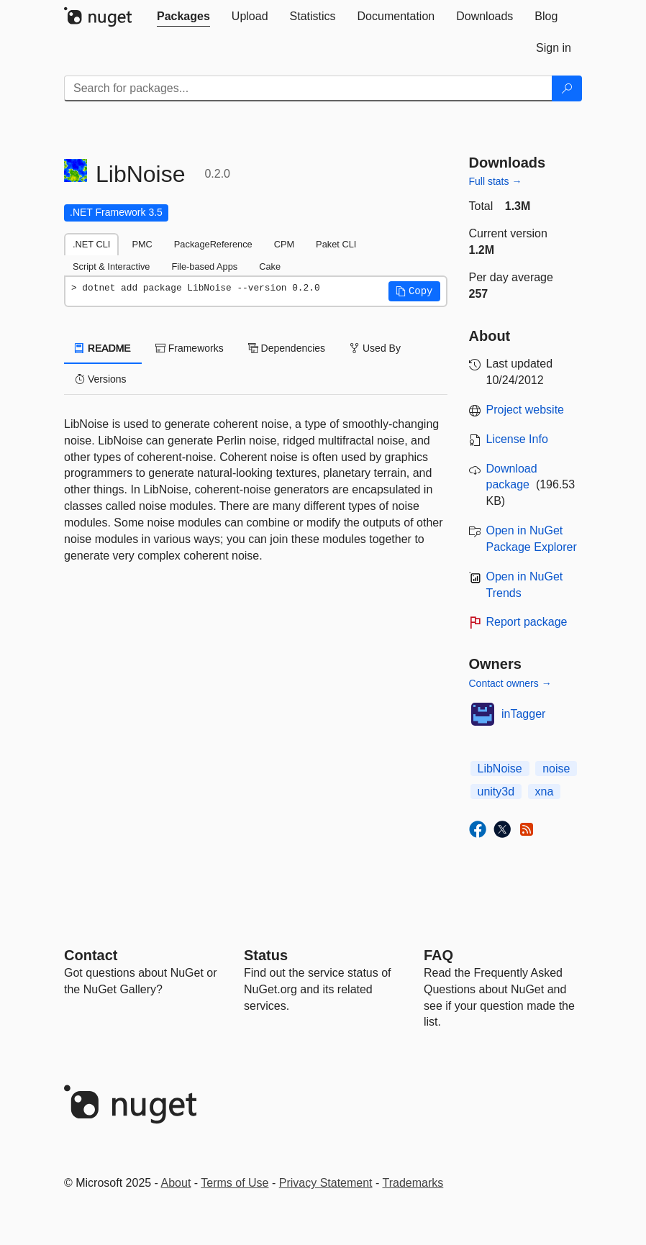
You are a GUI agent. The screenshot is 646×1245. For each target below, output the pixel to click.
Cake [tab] (270, 266)
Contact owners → (510, 683)
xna (544, 791)
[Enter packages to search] (308, 88)
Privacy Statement (326, 1183)
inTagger (523, 714)
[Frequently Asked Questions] (438, 955)
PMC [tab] (142, 244)
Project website (525, 409)
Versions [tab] (101, 379)
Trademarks (413, 1183)
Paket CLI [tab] (336, 244)
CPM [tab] (284, 244)
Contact (90, 955)
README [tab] (103, 348)
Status (266, 955)
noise (556, 768)
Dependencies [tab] (286, 348)
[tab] (183, 16)
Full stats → (495, 181)
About (176, 1183)
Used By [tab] (375, 348)
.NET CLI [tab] (91, 244)
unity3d (496, 791)
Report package (527, 622)
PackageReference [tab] (213, 244)
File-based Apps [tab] (204, 266)
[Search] (567, 88)
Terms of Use (234, 1183)
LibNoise (500, 768)
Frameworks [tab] (189, 348)
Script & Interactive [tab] (111, 266)
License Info (517, 439)
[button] (414, 291)
